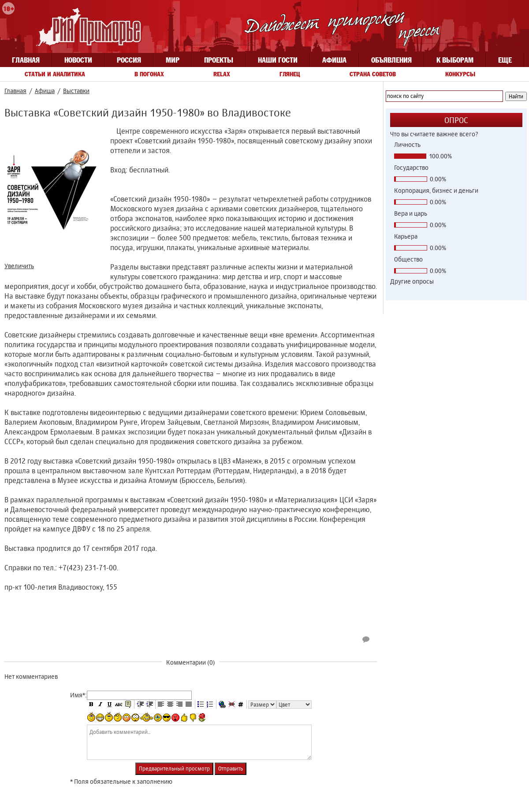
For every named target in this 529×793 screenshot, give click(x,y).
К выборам (454, 60)
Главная (26, 60)
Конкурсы (460, 74)
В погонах (149, 74)
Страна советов (373, 74)
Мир (172, 60)
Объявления (391, 60)
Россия (129, 60)
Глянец (289, 74)
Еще (505, 60)
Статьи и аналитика (55, 74)
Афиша (334, 60)
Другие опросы (412, 281)
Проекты (218, 60)
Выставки (76, 90)
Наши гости (278, 60)
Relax (221, 74)
